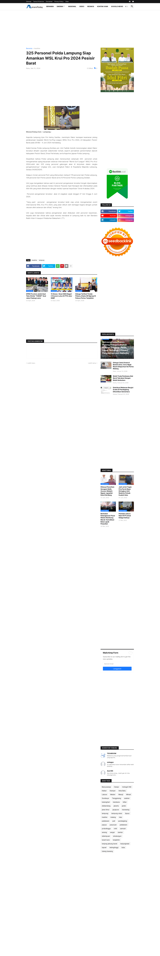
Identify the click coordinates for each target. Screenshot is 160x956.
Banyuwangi (106, 787)
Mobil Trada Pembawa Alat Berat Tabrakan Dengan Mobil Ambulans (123, 378)
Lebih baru (31, 363)
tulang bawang (107, 851)
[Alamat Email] (117, 664)
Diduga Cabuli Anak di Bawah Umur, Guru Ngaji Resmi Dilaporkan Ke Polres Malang (123, 366)
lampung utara (116, 813)
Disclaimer (49, 1)
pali (113, 821)
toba (123, 847)
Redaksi (90, 6)
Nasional (72, 6)
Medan (112, 794)
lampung (41, 260)
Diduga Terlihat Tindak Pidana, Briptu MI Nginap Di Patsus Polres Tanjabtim (85, 296)
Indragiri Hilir (126, 787)
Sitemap (28, 1)
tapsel (104, 847)
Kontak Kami (102, 6)
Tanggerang (116, 798)
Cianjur (116, 787)
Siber (67, 1)
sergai (112, 832)
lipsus (127, 813)
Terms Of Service (38, 1)
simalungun (117, 836)
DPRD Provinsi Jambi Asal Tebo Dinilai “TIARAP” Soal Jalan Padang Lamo (36, 296)
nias (120, 817)
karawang (125, 810)
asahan (126, 798)
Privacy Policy (58, 1)
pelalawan (123, 825)
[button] (126, 6)
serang (104, 832)
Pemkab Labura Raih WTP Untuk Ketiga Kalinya (125, 516)
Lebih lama (92, 363)
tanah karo (106, 840)
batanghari (106, 802)
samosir (123, 828)
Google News (117, 6)
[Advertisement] (80, 28)
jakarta (116, 806)
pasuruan (113, 825)
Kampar (112, 791)
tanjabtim (116, 840)
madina (104, 817)
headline (37, 48)
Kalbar (104, 791)
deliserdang (106, 806)
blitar (125, 802)
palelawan (105, 821)
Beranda (50, 6)
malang (113, 817)
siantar (120, 832)
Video (81, 6)
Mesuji (120, 794)
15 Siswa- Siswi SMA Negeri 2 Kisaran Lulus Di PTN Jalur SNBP (61, 296)
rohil (115, 828)
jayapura (116, 810)
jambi (124, 806)
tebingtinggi (114, 847)
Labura (104, 794)
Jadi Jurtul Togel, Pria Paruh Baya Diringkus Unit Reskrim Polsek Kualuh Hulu (125, 491)
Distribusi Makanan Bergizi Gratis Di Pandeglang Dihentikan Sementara (123, 389)
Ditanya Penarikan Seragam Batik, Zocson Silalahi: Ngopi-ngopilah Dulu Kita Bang (107, 491)
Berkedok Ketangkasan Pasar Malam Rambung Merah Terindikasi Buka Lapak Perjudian (108, 519)
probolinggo (106, 828)
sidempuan (106, 836)
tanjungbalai (124, 844)
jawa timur (105, 810)
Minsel (128, 794)
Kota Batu (122, 791)
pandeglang (122, 821)
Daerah (60, 6)
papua (104, 825)
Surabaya (105, 798)
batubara (116, 802)
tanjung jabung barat (109, 844)
